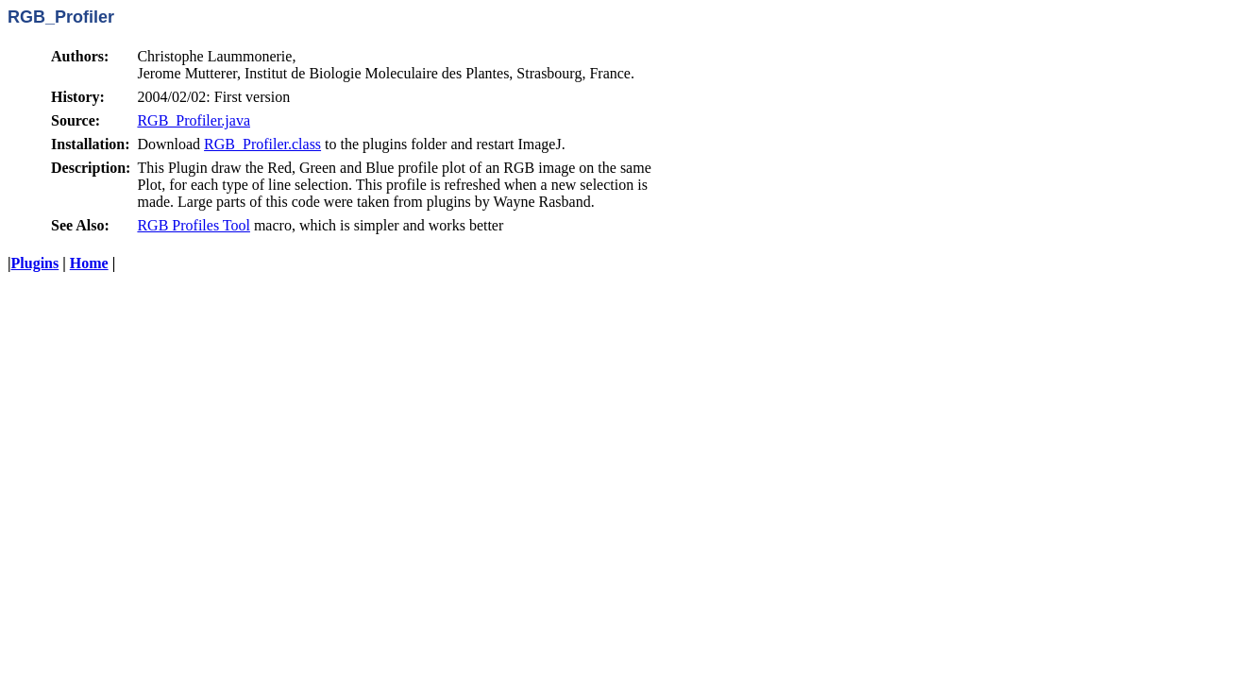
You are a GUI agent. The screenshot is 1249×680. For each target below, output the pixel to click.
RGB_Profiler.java (193, 120)
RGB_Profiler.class (262, 144)
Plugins (35, 263)
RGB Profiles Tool (193, 225)
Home (89, 263)
